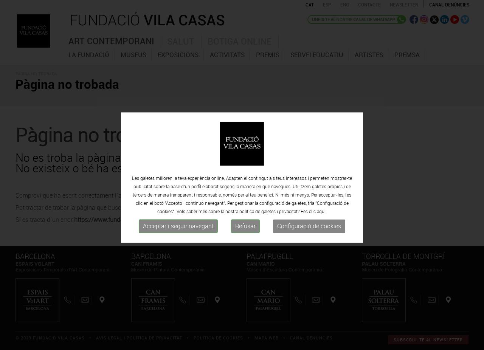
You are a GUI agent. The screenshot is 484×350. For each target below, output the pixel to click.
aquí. (322, 221)
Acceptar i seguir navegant (178, 235)
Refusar (245, 235)
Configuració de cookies (309, 235)
